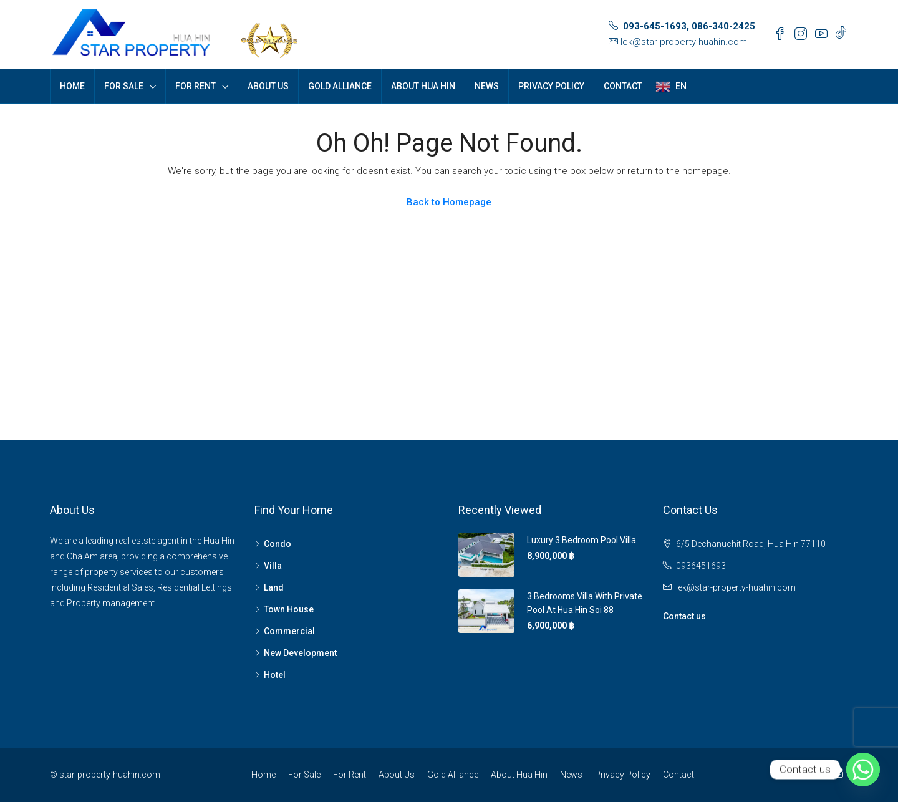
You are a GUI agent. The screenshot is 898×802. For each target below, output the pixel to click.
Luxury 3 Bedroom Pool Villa (581, 540)
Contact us (684, 616)
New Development (300, 653)
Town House (289, 609)
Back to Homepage (449, 202)
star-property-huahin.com (109, 775)
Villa (273, 566)
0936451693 (701, 566)
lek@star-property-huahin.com (683, 41)
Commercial (289, 631)
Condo (277, 544)
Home (72, 86)
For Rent (195, 86)
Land (274, 587)
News (487, 86)
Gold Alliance (340, 86)
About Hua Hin (423, 86)
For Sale (123, 86)
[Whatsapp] (863, 769)
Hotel (275, 675)
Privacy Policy (551, 86)
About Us (268, 86)
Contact (623, 86)
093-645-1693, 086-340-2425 (689, 26)
